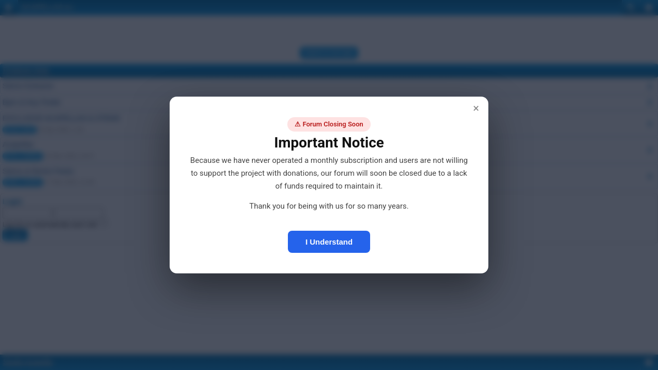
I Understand (329, 241)
